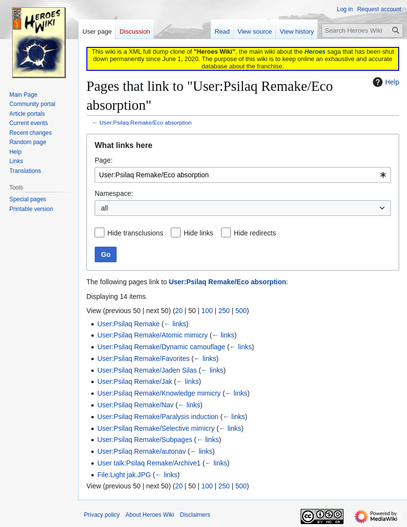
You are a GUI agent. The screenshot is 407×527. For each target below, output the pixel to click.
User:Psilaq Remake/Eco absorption (146, 122)
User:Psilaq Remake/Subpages (144, 439)
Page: (104, 160)
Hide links (198, 233)
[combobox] (243, 175)
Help (384, 82)
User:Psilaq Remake (128, 324)
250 (223, 311)
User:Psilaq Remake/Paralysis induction (157, 417)
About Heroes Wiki (149, 514)
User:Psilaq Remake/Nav (135, 405)
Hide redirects (255, 233)
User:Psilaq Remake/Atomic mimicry (152, 335)
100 (207, 311)
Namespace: (114, 193)
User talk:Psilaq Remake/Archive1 (149, 463)
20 (179, 311)
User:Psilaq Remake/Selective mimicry (155, 428)
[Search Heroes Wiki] (362, 30)
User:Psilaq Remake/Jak (134, 381)
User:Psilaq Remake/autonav (141, 451)
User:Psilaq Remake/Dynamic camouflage (161, 347)
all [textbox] (104, 208)
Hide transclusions (135, 233)
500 (240, 311)
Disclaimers (195, 514)
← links (175, 324)
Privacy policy (102, 514)
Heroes (315, 51)
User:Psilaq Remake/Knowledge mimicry (159, 393)
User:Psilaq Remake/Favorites (143, 358)
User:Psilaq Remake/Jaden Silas (147, 370)
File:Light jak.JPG (124, 475)
